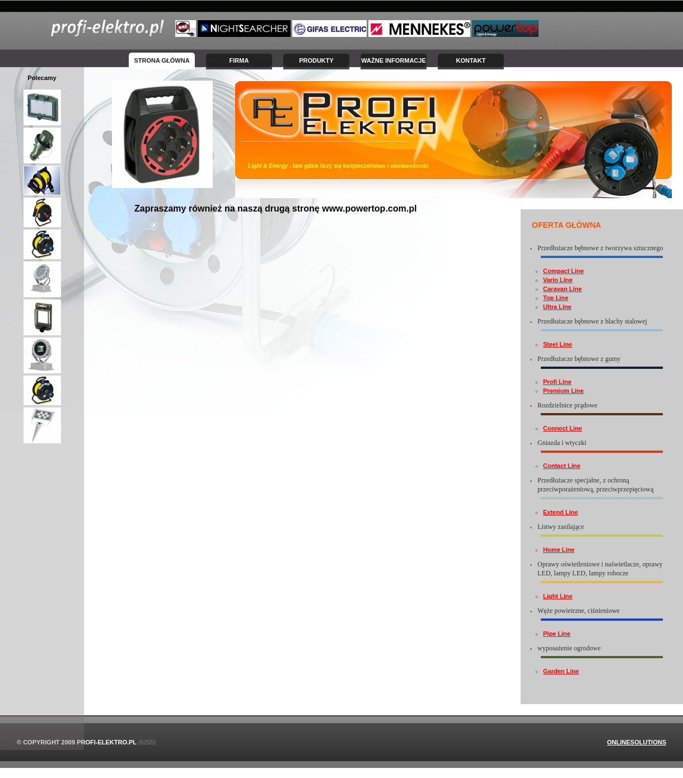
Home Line (558, 549)
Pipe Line (556, 633)
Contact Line (562, 465)
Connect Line (562, 428)
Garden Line (561, 671)
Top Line (555, 297)
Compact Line (563, 271)
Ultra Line (557, 306)
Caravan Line (562, 288)
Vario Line (558, 279)
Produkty (316, 60)
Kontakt (471, 60)
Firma (239, 60)
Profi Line (557, 381)
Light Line (558, 596)
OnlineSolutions (636, 742)
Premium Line (563, 390)
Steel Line (557, 344)
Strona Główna (161, 60)
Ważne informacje (393, 60)
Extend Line (560, 512)
